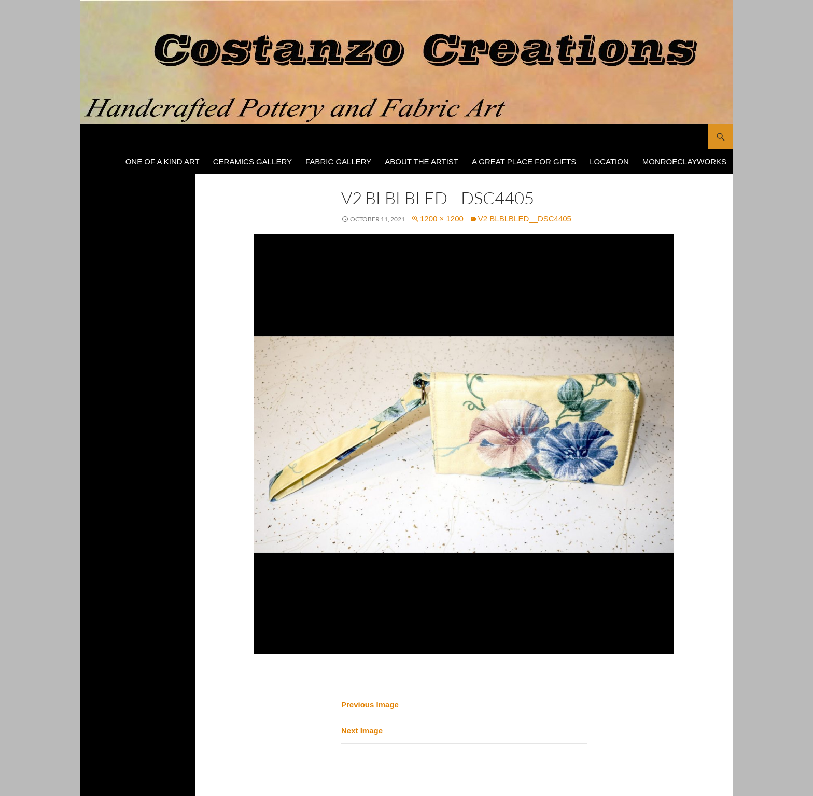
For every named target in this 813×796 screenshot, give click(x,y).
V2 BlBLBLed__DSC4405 (524, 218)
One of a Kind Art (162, 161)
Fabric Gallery (338, 161)
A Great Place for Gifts (524, 161)
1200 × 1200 (442, 218)
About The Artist (421, 161)
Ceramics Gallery (252, 161)
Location (609, 161)
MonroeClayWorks (684, 161)
